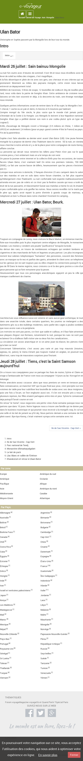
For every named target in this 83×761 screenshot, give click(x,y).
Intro (7, 55)
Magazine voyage (27, 702)
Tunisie (44, 668)
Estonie (3, 561)
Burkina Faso (6, 532)
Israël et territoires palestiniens (15, 590)
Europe (3, 474)
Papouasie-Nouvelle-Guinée (53, 634)
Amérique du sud (48, 474)
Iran (2, 585)
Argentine (45, 512)
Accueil (22, 17)
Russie (43, 648)
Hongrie (3, 576)
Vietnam (4, 677)
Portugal (4, 643)
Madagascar (6, 609)
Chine (43, 541)
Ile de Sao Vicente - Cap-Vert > (66, 428)
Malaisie (44, 609)
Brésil (2, 527)
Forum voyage (12, 702)
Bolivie (3, 522)
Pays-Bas (4, 639)
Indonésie (45, 580)
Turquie (3, 673)
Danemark (45, 551)
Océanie (44, 478)
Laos (42, 600)
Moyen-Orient (6, 498)
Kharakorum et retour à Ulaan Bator (24, 459)
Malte (43, 614)
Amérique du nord (48, 488)
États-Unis (45, 561)
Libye (43, 605)
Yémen (43, 677)
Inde (2, 580)
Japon (3, 595)
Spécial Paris (62, 702)
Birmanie (44, 517)
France (43, 566)
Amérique (4, 478)
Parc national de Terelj (17, 445)
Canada (3, 537)
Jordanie (44, 595)
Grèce (3, 571)
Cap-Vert (44, 537)
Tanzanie (44, 663)
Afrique (43, 483)
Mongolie (50, 17)
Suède (43, 658)
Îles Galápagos (47, 576)
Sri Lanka (4, 658)
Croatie (43, 546)
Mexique (4, 624)
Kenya (3, 600)
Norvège (44, 629)
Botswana (45, 522)
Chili (2, 541)
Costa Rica (5, 546)
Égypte (3, 556)
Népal (3, 629)
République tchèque (50, 643)
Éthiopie (4, 566)
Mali (2, 614)
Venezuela (45, 673)
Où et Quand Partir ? (46, 702)
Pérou (43, 639)
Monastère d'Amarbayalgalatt (21, 448)
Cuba (2, 551)
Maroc (3, 619)
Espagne (44, 556)
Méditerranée (6, 493)
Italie (42, 590)
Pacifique (4, 483)
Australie (4, 517)
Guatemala (45, 571)
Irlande (43, 585)
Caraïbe (43, 493)
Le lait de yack (14, 452)
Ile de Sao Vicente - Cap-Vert (21, 442)
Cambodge (45, 532)
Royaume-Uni (6, 648)
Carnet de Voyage (33, 17)
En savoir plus (47, 755)
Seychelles (45, 653)
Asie (43, 17)
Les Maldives (6, 605)
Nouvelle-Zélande (8, 634)
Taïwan (3, 663)
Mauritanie (45, 619)
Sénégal (4, 653)
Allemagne (5, 512)
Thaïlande (5, 668)
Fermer (74, 754)
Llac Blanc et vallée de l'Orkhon (22, 455)
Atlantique (45, 498)
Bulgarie (44, 527)
